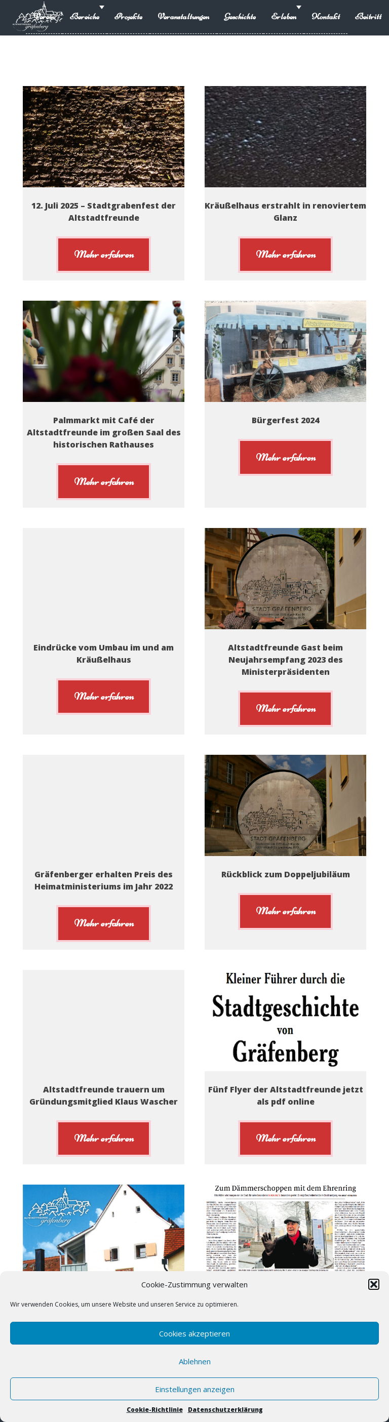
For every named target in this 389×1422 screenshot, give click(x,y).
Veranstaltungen (183, 16)
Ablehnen (195, 1361)
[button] (374, 1284)
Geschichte (240, 16)
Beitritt (368, 16)
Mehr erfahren (104, 254)
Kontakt (326, 16)
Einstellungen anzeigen (195, 1389)
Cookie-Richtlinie (155, 1409)
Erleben (283, 16)
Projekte (128, 16)
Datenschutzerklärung (225, 1409)
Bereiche (84, 16)
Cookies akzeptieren (194, 1333)
